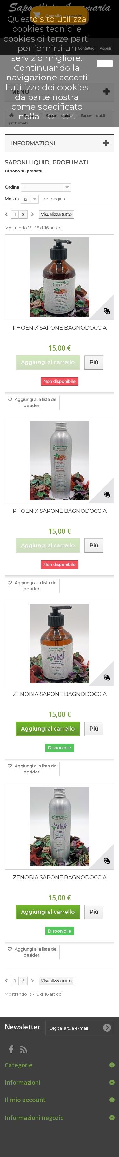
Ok (105, 63)
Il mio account (25, 1100)
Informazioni (33, 143)
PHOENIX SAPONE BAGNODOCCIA (60, 327)
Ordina (12, 187)
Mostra (12, 198)
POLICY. (58, 116)
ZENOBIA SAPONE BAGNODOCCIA (60, 694)
